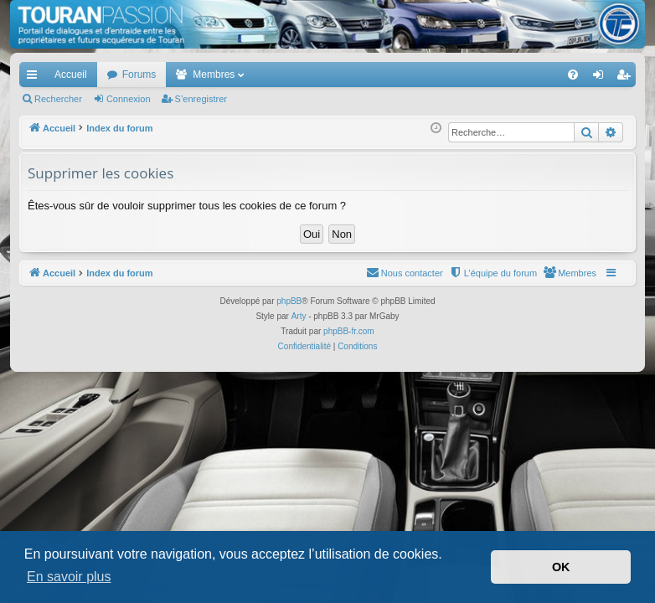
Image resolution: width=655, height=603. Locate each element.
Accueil (70, 74)
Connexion (128, 99)
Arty (299, 316)
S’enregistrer (201, 99)
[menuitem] (514, 74)
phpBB (289, 301)
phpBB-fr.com (348, 331)
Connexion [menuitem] (602, 78)
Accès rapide (35, 78)
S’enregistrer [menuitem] (627, 78)
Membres (214, 74)
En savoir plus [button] (69, 577)
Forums (139, 74)
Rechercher (58, 99)
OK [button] (561, 567)
